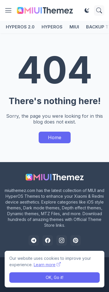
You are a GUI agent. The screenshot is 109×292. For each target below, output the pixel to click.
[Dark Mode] (86, 10)
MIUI (74, 27)
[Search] (99, 10)
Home (54, 137)
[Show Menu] (8, 10)
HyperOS (52, 27)
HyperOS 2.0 (20, 27)
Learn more (45, 264)
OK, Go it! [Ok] (54, 277)
